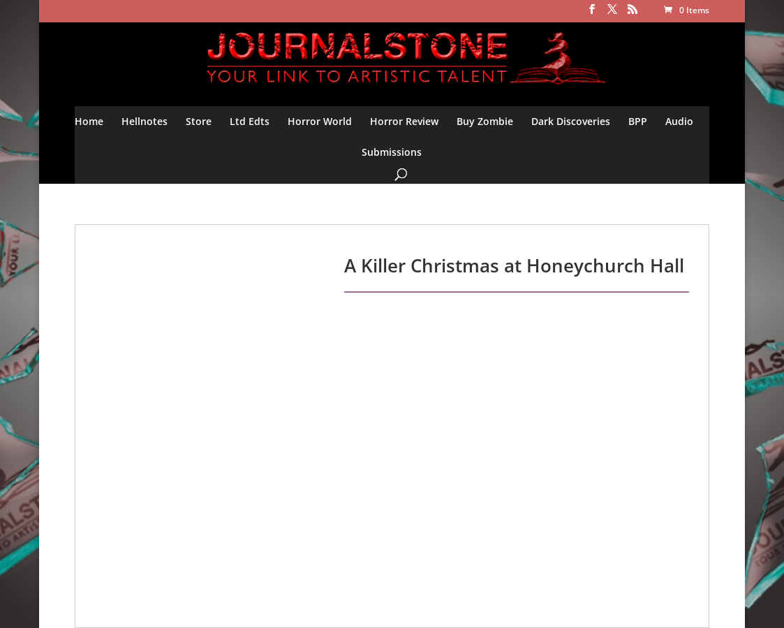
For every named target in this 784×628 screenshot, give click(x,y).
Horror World (320, 121)
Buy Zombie (485, 121)
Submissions (392, 152)
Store (199, 121)
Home (89, 121)
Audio (679, 121)
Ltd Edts (249, 121)
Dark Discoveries (570, 121)
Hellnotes (144, 121)
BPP (637, 121)
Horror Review (404, 121)
